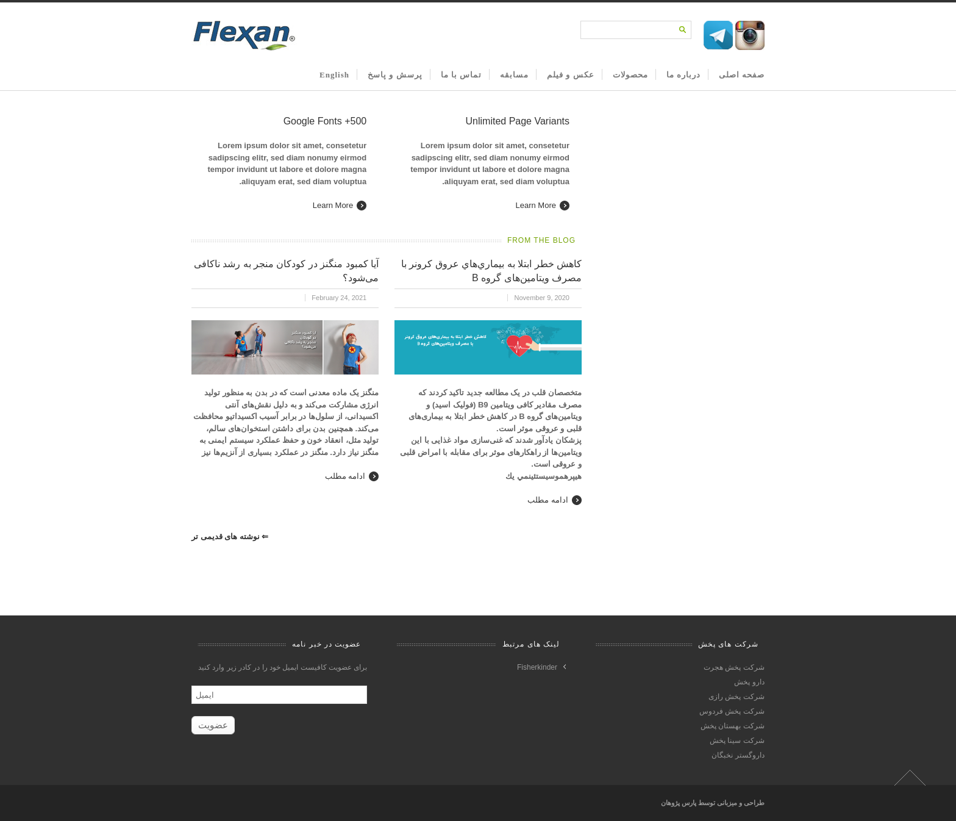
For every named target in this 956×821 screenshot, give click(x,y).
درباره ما (683, 74)
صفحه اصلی (742, 74)
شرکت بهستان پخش (733, 726)
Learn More (333, 205)
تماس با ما (461, 74)
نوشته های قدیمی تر (229, 536)
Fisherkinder (537, 667)
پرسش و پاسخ (395, 74)
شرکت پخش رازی (736, 696)
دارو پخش (749, 682)
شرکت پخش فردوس (732, 711)
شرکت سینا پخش (737, 740)
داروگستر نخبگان (738, 755)
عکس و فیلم (570, 74)
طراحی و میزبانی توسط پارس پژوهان (713, 802)
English (334, 74)
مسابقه (514, 74)
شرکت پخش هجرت (734, 667)
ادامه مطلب (345, 476)
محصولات (630, 74)
